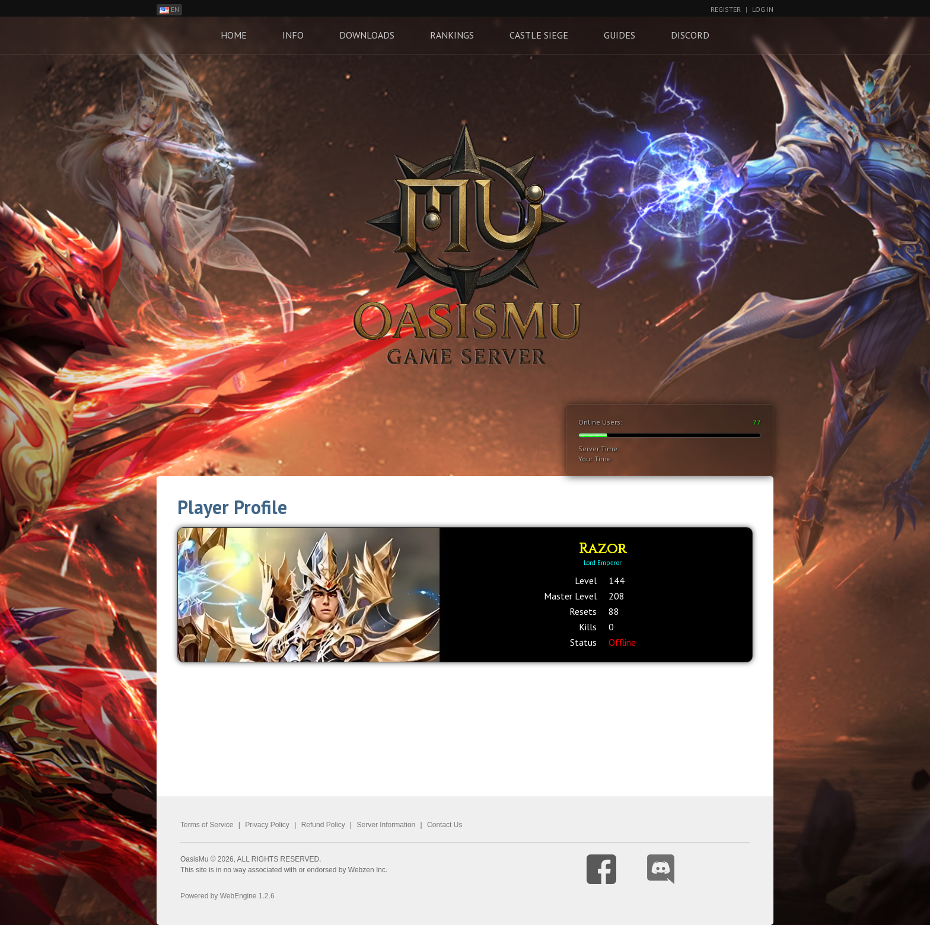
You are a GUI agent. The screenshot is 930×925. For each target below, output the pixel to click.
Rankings (452, 35)
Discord (690, 35)
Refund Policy (323, 825)
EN (169, 9)
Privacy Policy (267, 825)
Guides (619, 35)
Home (234, 35)
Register (726, 9)
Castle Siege (538, 35)
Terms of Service (206, 825)
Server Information (386, 825)
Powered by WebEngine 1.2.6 (227, 896)
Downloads (366, 35)
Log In (762, 9)
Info (293, 35)
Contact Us (444, 825)
